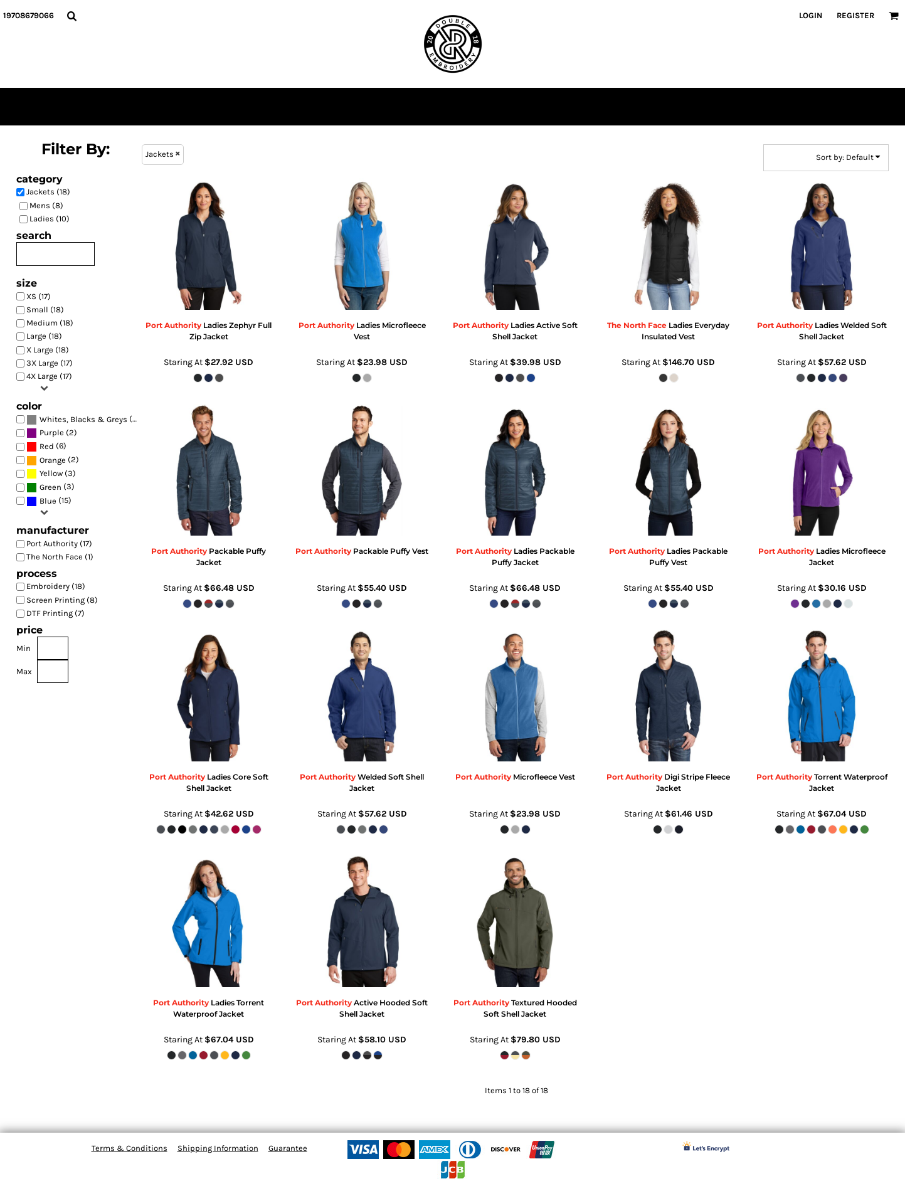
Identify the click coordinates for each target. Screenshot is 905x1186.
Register (855, 15)
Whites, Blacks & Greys (83, 419)
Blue (48, 501)
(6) (46, 446)
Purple (52, 432)
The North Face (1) (59, 556)
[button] (71, 16)
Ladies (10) (49, 218)
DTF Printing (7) (55, 613)
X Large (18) (47, 349)
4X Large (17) (49, 376)
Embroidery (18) (55, 586)
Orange (53, 460)
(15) (48, 500)
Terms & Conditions (129, 1148)
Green (50, 487)
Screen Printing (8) (62, 600)
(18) (84, 419)
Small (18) (45, 309)
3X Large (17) (49, 363)
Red (47, 446)
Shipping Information (217, 1148)
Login (810, 15)
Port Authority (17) (59, 543)
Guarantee (287, 1148)
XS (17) (38, 296)
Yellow (51, 473)
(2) (51, 433)
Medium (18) (49, 322)
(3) (51, 473)
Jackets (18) (48, 191)
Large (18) (44, 336)
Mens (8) (46, 205)
